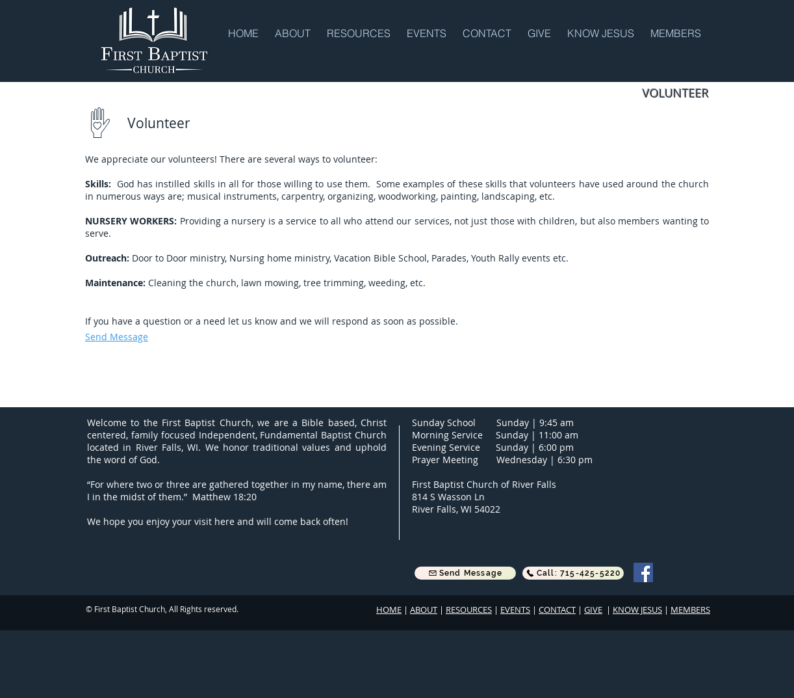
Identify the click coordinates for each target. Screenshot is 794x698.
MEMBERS (690, 609)
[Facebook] (643, 572)
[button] (294, 32)
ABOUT (423, 609)
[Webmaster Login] (316, 669)
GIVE (593, 609)
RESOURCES (469, 609)
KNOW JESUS (637, 609)
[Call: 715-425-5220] (573, 573)
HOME (389, 609)
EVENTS (515, 609)
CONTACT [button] (557, 609)
